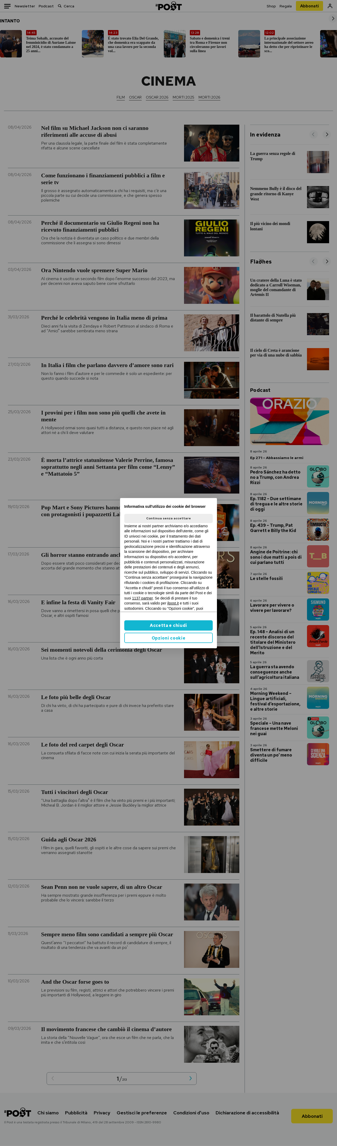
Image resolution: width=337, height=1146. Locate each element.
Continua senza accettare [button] (168, 518)
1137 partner (142, 598)
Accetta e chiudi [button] (168, 625)
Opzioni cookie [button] (169, 638)
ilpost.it (173, 603)
